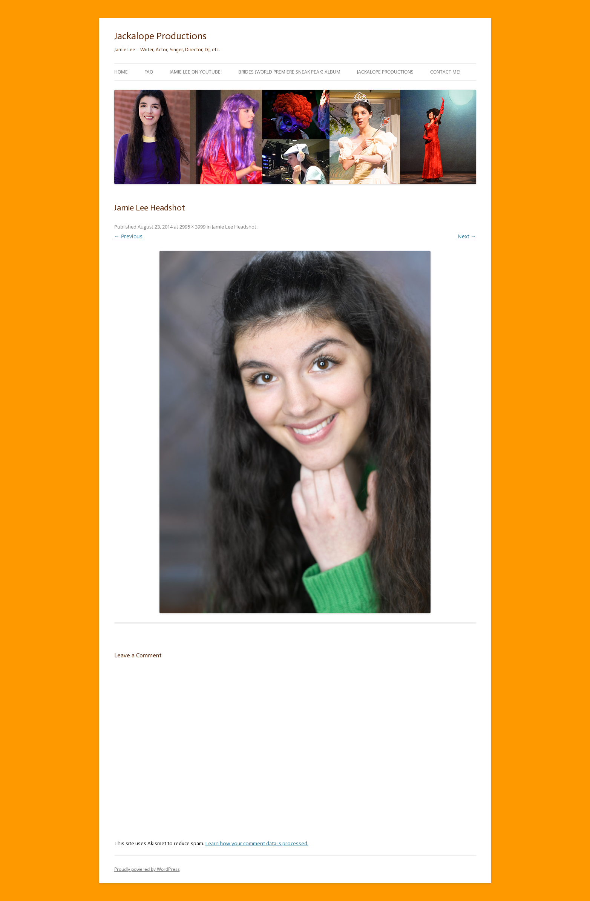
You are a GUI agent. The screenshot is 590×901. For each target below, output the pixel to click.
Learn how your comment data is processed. (256, 843)
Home (121, 72)
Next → (467, 236)
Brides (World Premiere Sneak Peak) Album (289, 72)
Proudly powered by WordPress (147, 869)
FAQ (148, 72)
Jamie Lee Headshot (234, 226)
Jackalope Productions (160, 36)
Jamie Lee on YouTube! (196, 72)
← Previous (128, 236)
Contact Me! (445, 72)
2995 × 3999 (192, 226)
